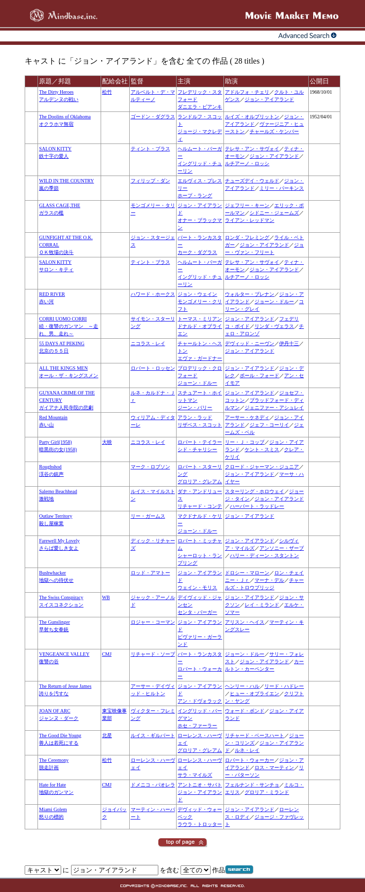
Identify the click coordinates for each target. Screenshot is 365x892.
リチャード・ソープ (153, 654)
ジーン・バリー (195, 407)
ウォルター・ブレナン (249, 294)
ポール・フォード (259, 375)
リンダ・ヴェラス (274, 326)
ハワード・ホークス (153, 294)
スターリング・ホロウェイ (254, 491)
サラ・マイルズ (195, 775)
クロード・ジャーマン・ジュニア (262, 466)
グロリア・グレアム (200, 481)
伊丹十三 (289, 343)
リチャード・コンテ (200, 506)
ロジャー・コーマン (153, 622)
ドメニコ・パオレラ (153, 784)
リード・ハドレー (284, 686)
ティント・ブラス (150, 148)
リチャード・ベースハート (254, 735)
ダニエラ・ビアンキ (200, 106)
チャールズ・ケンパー (274, 131)
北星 (107, 735)
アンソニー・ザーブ (281, 548)
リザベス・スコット (200, 425)
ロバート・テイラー (200, 442)
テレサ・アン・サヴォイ (252, 148)
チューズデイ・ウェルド (252, 180)
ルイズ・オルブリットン (252, 116)
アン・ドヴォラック (200, 701)
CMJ (106, 654)
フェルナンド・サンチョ (252, 784)
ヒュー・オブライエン (254, 693)
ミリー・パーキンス (281, 188)
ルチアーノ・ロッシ (247, 163)
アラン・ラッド (195, 417)
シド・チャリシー (197, 449)
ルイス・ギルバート (153, 735)
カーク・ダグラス (197, 252)
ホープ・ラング (195, 195)
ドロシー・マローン (247, 572)
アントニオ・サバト (200, 784)
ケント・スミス (262, 449)
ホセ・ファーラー (197, 725)
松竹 (107, 92)
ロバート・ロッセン (153, 368)
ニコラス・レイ (148, 343)
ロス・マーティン (274, 767)
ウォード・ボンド (244, 711)
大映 (107, 442)
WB (106, 597)
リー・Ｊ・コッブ (244, 442)
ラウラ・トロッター (200, 824)
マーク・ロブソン (150, 466)
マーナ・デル (269, 580)
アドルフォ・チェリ (247, 92)
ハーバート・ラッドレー (257, 506)
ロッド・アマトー (150, 572)
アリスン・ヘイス (244, 622)
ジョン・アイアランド (269, 99)
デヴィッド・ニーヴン (249, 343)
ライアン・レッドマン (249, 220)
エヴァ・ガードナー (200, 358)
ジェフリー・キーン (247, 205)
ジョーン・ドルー (274, 301)
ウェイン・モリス (197, 587)
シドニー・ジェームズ (274, 212)
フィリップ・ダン (150, 180)
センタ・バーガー (197, 612)
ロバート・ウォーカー (249, 760)
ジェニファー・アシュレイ (274, 407)
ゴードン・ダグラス (153, 116)
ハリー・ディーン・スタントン (264, 555)
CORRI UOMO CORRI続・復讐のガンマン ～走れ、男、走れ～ (68, 326)
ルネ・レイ (247, 750)
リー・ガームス (148, 516)
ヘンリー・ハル (242, 686)
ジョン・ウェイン (197, 294)
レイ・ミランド (262, 604)
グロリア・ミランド (267, 792)
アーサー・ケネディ (247, 417)
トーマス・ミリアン (200, 318)
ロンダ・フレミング (247, 237)
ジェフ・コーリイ (269, 425)
